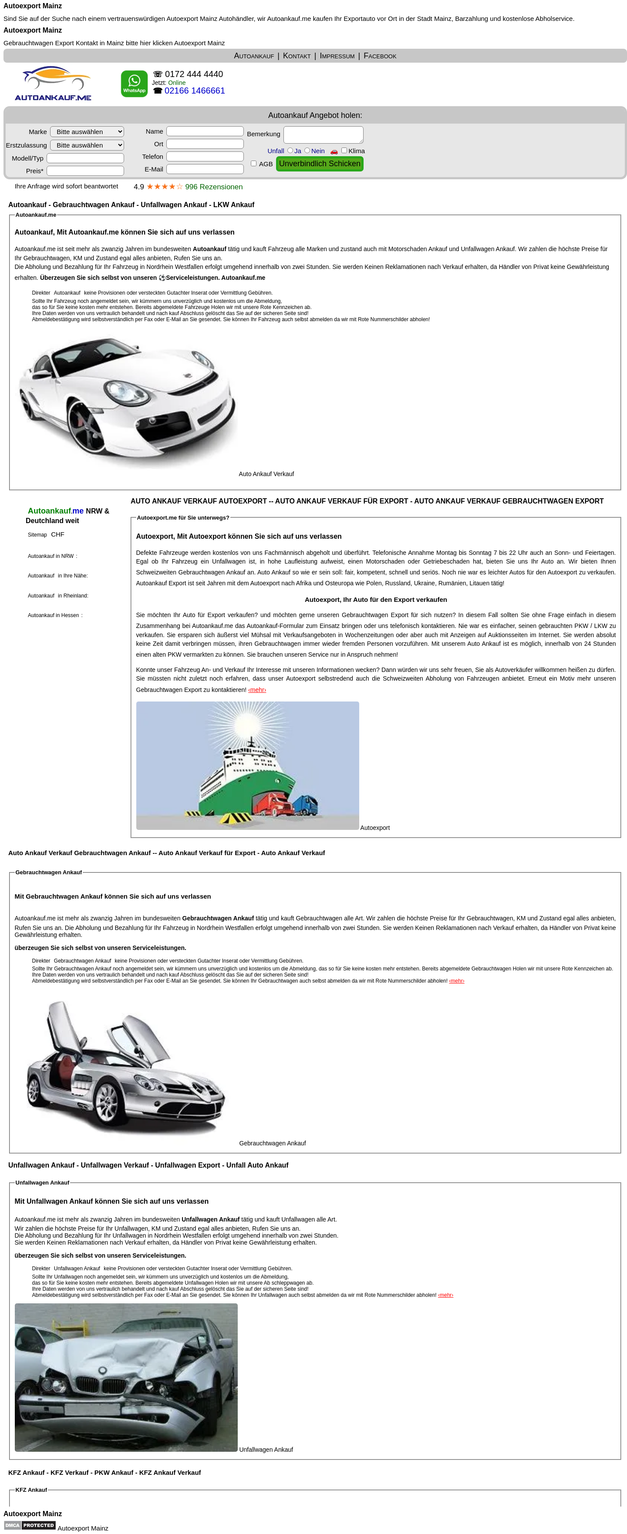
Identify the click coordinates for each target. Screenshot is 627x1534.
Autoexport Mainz (32, 6)
